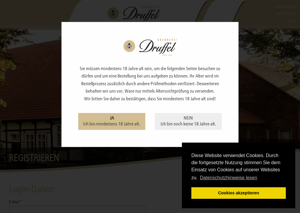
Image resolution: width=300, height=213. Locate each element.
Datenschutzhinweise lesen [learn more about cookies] (228, 177)
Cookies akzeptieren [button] (238, 193)
